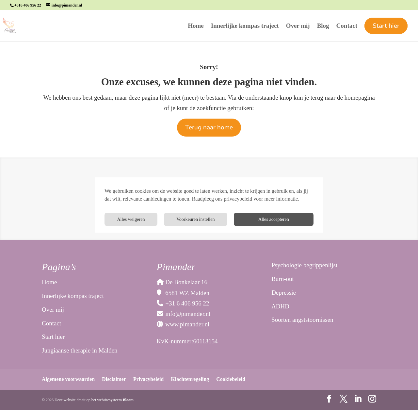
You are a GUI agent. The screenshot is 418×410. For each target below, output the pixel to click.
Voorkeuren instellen (220, 219)
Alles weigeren (286, 219)
